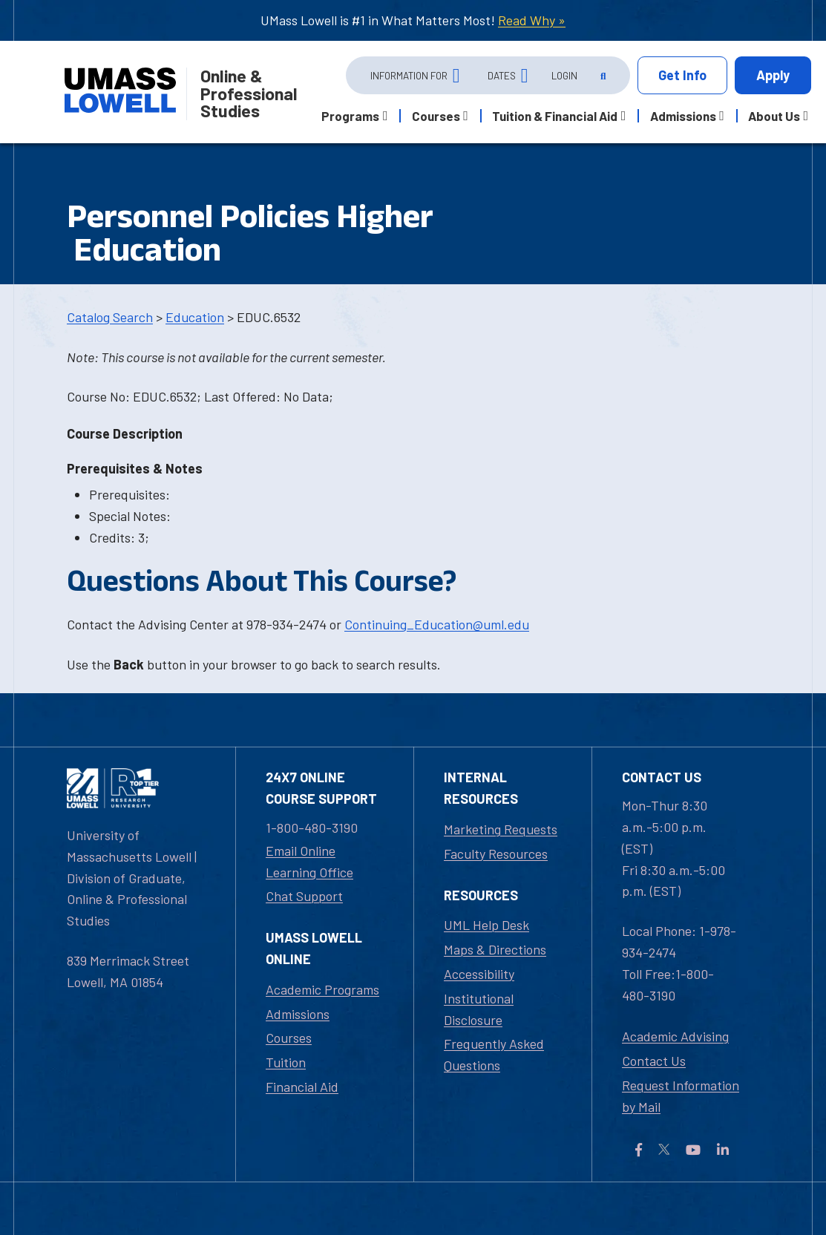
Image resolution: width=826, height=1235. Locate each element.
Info (682, 75)
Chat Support (304, 896)
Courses (289, 1037)
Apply (773, 75)
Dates (502, 75)
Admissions (298, 1014)
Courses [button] (436, 115)
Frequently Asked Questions (494, 1054)
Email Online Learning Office (309, 861)
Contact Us (654, 1060)
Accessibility (479, 974)
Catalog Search (110, 317)
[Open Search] (602, 75)
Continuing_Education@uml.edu (436, 624)
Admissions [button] (683, 115)
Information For (409, 75)
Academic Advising (675, 1036)
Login (564, 75)
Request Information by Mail (680, 1096)
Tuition (286, 1062)
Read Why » (532, 20)
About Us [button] (774, 115)
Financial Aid (302, 1086)
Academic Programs (322, 989)
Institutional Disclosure (479, 1009)
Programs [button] (350, 115)
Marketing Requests (500, 829)
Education (194, 317)
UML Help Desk (486, 925)
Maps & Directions (495, 949)
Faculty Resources (496, 853)
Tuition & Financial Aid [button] (554, 115)
